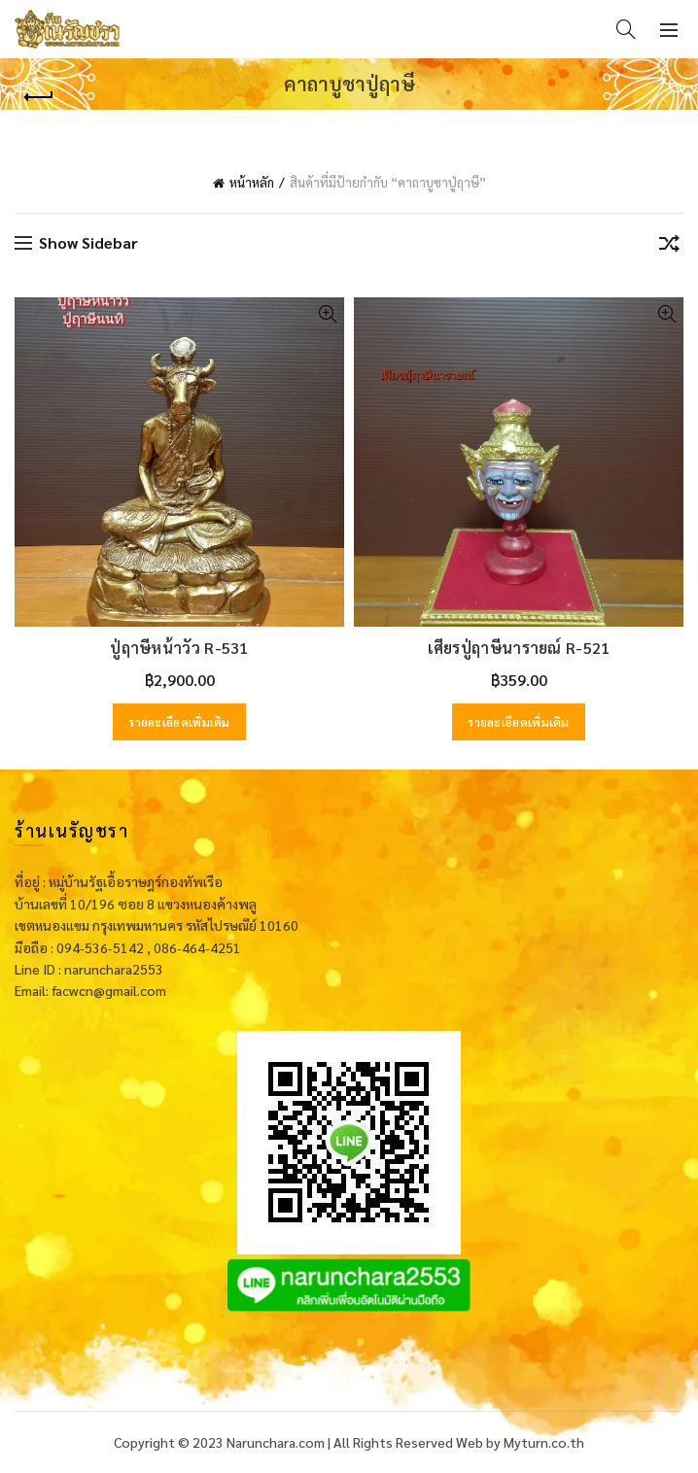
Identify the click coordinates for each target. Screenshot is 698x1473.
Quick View (327, 314)
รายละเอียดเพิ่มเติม (179, 722)
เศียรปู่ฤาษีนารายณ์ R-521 (519, 647)
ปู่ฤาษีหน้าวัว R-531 (179, 647)
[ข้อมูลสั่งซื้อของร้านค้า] (668, 246)
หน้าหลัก (251, 182)
